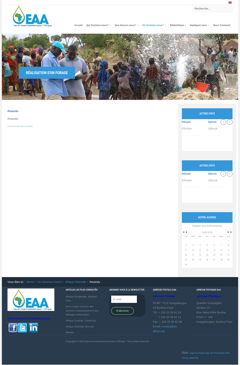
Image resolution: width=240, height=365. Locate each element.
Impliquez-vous (199, 25)
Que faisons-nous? (127, 25)
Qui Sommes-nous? (98, 25)
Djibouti (212, 122)
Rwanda (13, 111)
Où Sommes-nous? (154, 25)
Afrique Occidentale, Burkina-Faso (81, 298)
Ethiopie (186, 122)
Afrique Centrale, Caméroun (81, 320)
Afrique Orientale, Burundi (80, 326)
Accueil (78, 25)
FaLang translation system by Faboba (20, 126)
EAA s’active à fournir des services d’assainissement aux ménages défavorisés (82, 310)
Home (30, 281)
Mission (70, 332)
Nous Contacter (222, 25)
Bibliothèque (178, 25)
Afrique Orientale (75, 281)
